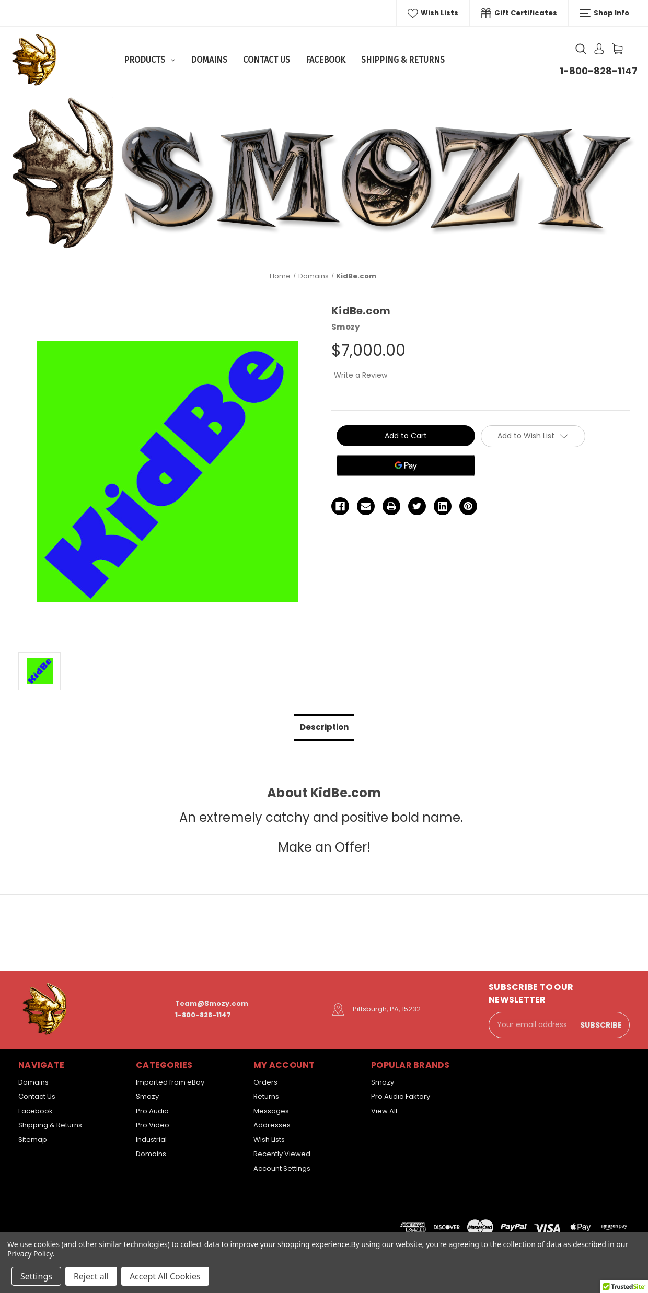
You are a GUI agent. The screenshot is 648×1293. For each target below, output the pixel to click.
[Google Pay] (406, 465)
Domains (209, 60)
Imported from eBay (170, 1082)
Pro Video (152, 1125)
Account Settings (281, 1168)
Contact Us (266, 60)
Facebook (325, 60)
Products (149, 60)
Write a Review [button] (360, 375)
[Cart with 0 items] (617, 49)
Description (324, 726)
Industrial (151, 1140)
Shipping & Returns (403, 60)
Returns (266, 1096)
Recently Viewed (281, 1154)
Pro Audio (152, 1111)
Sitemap (32, 1140)
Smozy (147, 1096)
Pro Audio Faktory (400, 1096)
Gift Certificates (519, 13)
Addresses (272, 1125)
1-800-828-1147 (599, 70)
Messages (271, 1111)
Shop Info (604, 13)
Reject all (91, 1276)
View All (384, 1111)
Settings (36, 1276)
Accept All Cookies (165, 1276)
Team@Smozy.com (211, 1003)
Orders (265, 1082)
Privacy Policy (30, 1254)
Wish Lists (433, 13)
